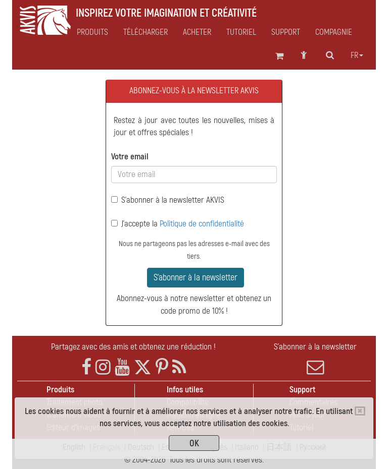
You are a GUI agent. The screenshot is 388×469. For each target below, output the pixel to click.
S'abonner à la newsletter (195, 277)
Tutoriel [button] (241, 32)
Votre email (130, 156)
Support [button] (285, 32)
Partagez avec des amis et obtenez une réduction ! (133, 346)
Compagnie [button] (333, 32)
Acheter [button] (197, 32)
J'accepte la (177, 223)
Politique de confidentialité (202, 223)
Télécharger (145, 32)
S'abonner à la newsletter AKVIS (167, 200)
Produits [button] (92, 32)
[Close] (360, 411)
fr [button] (357, 55)
